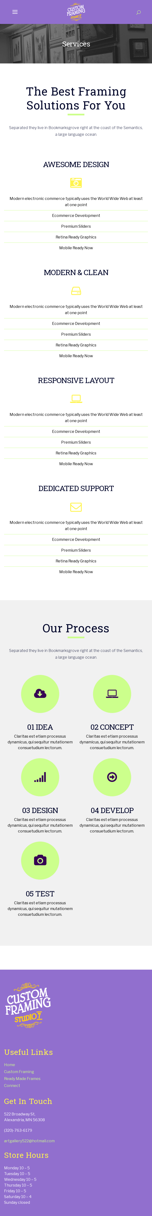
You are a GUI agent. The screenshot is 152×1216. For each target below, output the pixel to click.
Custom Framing (19, 1071)
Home (9, 1065)
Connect (12, 1085)
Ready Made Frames (22, 1078)
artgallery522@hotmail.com (29, 1141)
